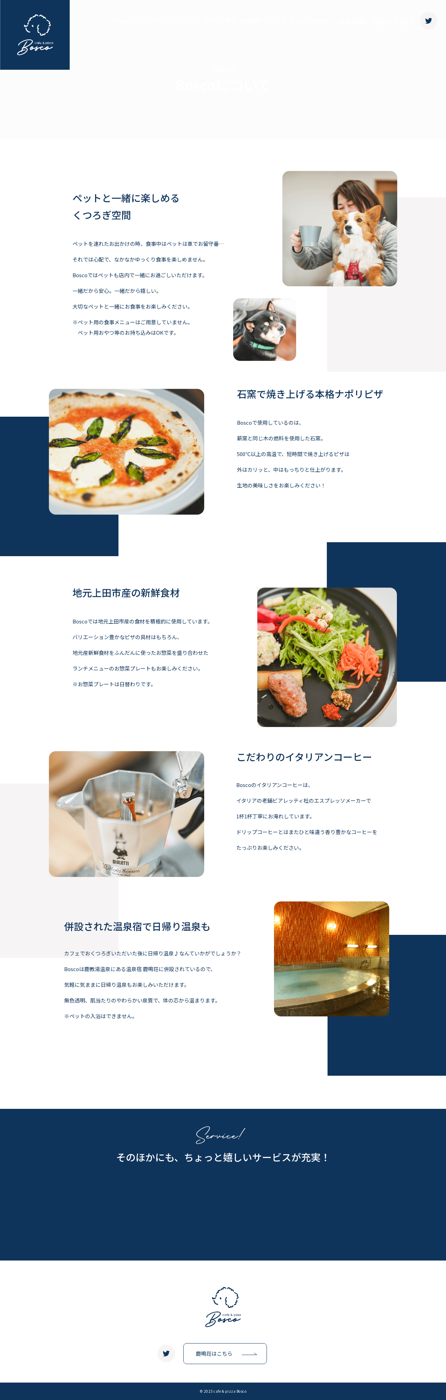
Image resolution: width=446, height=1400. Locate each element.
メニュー (188, 20)
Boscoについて (130, 20)
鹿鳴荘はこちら (214, 1353)
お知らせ (163, 20)
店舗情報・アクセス (263, 20)
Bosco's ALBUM (310, 20)
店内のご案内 (219, 20)
